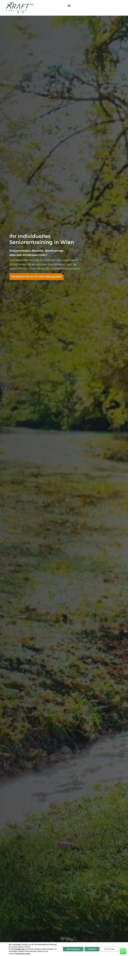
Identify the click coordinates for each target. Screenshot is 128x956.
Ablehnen (92, 949)
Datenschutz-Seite (22, 953)
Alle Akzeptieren (73, 949)
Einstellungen (109, 949)
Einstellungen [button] (19, 949)
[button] (69, 6)
